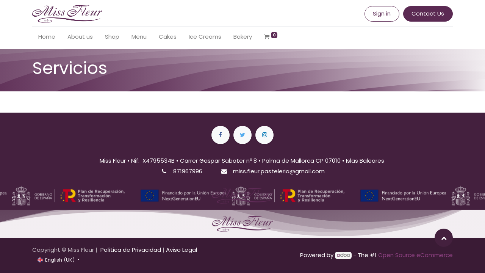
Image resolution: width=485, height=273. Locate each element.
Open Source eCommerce (415, 255)
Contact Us (427, 13)
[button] (444, 238)
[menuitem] (46, 37)
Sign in (382, 13)
